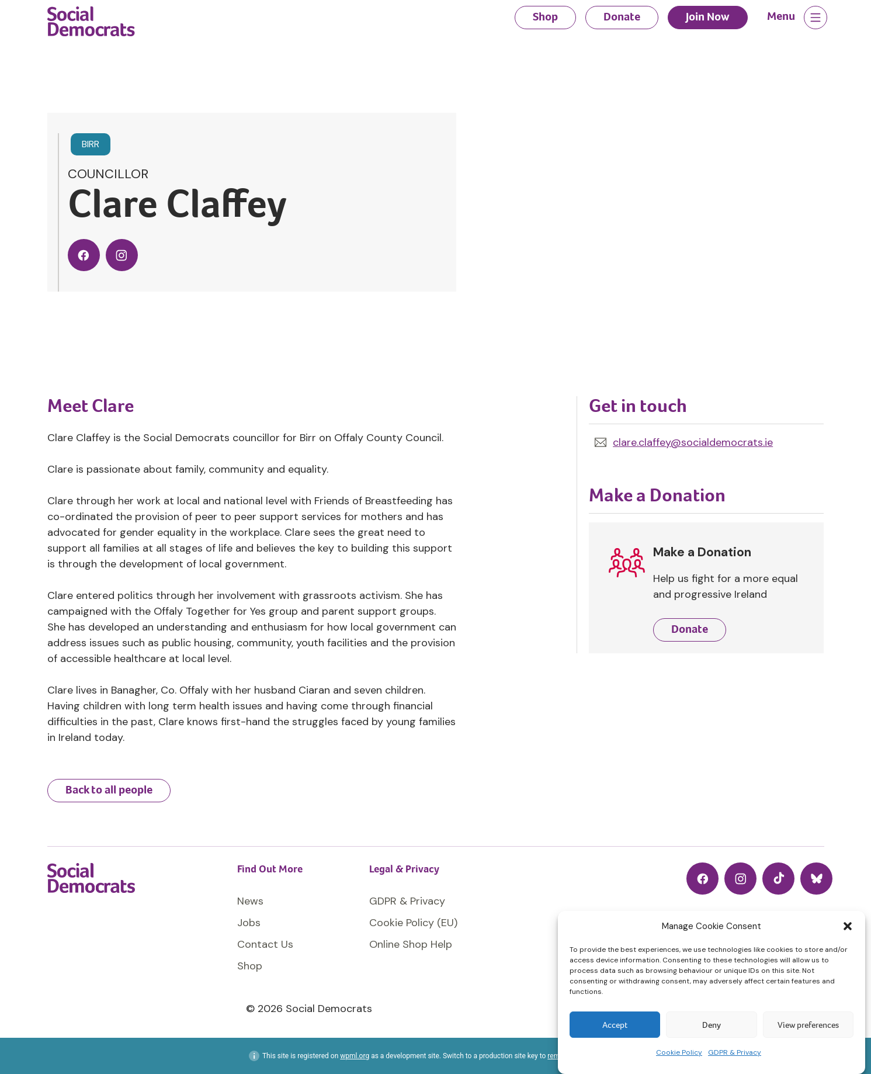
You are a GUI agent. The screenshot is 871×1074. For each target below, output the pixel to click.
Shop (545, 17)
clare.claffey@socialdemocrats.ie (693, 442)
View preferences (808, 1025)
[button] (847, 926)
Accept (614, 1025)
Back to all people (108, 790)
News (250, 901)
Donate (621, 17)
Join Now (708, 17)
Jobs (249, 923)
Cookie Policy (679, 1052)
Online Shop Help (410, 944)
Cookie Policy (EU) (413, 923)
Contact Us (265, 944)
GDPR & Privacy (734, 1052)
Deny (711, 1025)
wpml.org (354, 1056)
